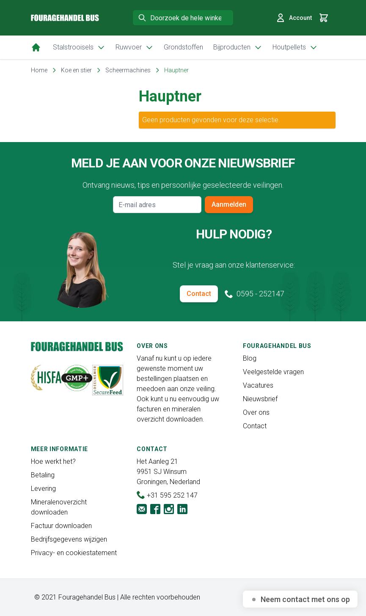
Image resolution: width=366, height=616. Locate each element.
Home (39, 70)
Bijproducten (237, 47)
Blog (249, 358)
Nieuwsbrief (260, 399)
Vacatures (258, 385)
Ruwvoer (135, 47)
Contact (199, 294)
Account (293, 18)
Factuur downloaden (61, 526)
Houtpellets (295, 47)
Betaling (43, 475)
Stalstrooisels (79, 47)
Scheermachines (128, 70)
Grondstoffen (183, 47)
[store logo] (65, 18)
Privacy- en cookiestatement (74, 553)
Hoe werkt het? (53, 461)
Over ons (256, 412)
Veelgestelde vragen (273, 372)
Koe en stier (76, 70)
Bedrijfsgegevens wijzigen (69, 539)
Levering (43, 489)
